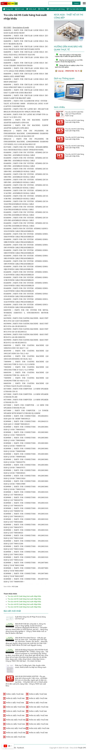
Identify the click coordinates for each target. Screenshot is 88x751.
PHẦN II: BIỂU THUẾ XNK (36, 694)
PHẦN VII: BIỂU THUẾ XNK (14, 707)
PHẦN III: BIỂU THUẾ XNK (14, 698)
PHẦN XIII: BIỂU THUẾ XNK (14, 720)
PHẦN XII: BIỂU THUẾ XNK (37, 715)
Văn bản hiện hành (75, 9)
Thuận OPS (82, 748)
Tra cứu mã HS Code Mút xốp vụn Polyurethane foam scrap (69, 114)
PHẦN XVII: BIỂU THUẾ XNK (14, 728)
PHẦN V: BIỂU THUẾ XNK (13, 702)
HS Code (19, 9)
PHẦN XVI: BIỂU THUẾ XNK (37, 724)
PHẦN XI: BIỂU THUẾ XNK (13, 715)
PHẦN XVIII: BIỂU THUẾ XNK (37, 728)
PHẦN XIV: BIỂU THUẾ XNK (37, 720)
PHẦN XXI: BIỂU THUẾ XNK (14, 737)
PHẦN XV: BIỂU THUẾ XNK (14, 724)
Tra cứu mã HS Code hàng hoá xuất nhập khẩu (24, 596)
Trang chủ (8, 9)
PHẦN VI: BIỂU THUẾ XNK (36, 702)
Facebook (20, 748)
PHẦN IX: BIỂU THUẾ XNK (13, 711)
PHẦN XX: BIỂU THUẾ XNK (37, 732)
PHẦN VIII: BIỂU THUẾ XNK (37, 707)
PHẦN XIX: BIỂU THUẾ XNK (14, 732)
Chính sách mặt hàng (56, 9)
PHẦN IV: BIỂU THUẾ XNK (36, 698)
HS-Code (15, 586)
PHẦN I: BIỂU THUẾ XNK (13, 694)
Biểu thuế (31, 9)
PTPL (41, 9)
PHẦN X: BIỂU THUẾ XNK (36, 711)
